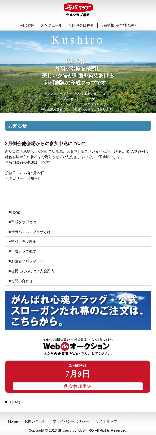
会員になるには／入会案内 (32, 271)
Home (16, 212)
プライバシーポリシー (71, 421)
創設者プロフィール (27, 261)
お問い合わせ (22, 281)
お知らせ (34, 178)
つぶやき (14, 402)
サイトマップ (106, 421)
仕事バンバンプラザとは (31, 232)
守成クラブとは (23, 222)
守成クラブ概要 (23, 251)
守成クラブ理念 (23, 242)
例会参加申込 (78, 386)
